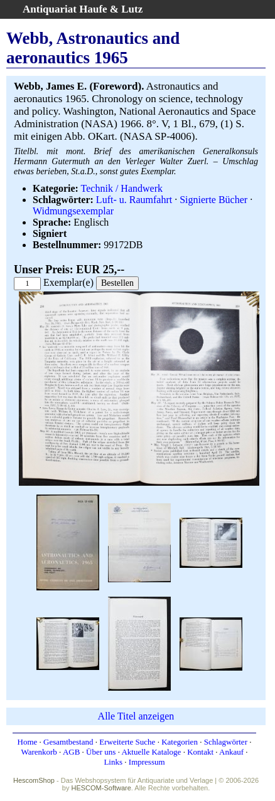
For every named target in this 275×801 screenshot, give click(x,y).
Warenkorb (39, 752)
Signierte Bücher (213, 199)
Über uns (101, 752)
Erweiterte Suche (127, 741)
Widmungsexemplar (73, 211)
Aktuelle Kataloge (151, 752)
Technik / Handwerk (122, 188)
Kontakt (200, 752)
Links (113, 762)
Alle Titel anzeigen (136, 716)
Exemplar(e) (68, 282)
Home (28, 741)
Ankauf (231, 752)
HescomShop (34, 780)
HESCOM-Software (101, 788)
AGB (71, 752)
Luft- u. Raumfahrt (134, 199)
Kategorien (179, 741)
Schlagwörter (225, 741)
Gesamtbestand (68, 741)
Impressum (147, 762)
